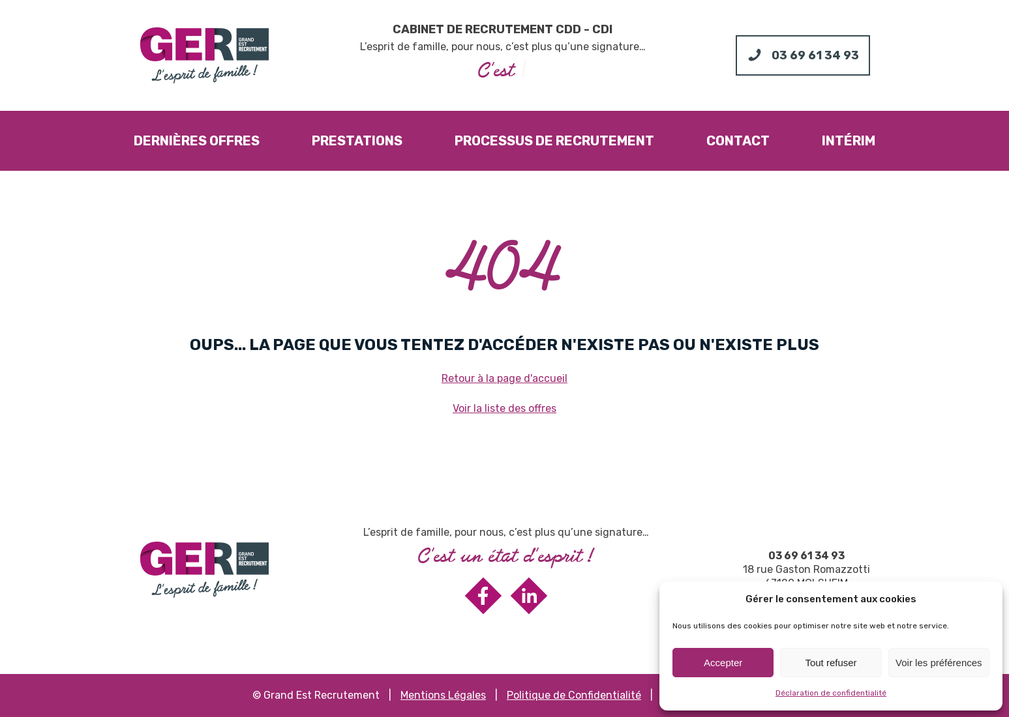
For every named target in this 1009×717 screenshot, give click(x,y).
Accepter (723, 662)
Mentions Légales (443, 695)
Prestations (357, 141)
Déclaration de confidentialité (831, 692)
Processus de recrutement (554, 141)
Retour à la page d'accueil (504, 378)
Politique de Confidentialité (574, 695)
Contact (738, 141)
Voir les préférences (939, 662)
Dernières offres (197, 141)
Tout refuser (830, 662)
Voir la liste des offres (504, 408)
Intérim (848, 141)
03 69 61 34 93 (806, 555)
